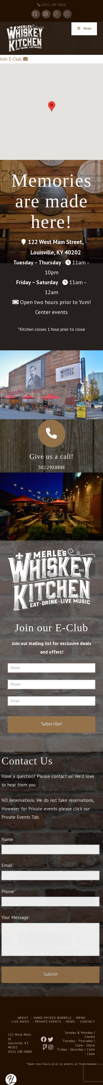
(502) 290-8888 (51, 5)
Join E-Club (11, 59)
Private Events (48, 1022)
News (70, 1022)
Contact (87, 1022)
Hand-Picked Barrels (52, 1018)
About (23, 1018)
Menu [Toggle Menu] (84, 28)
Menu (80, 1018)
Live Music (21, 1022)
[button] (51, 106)
